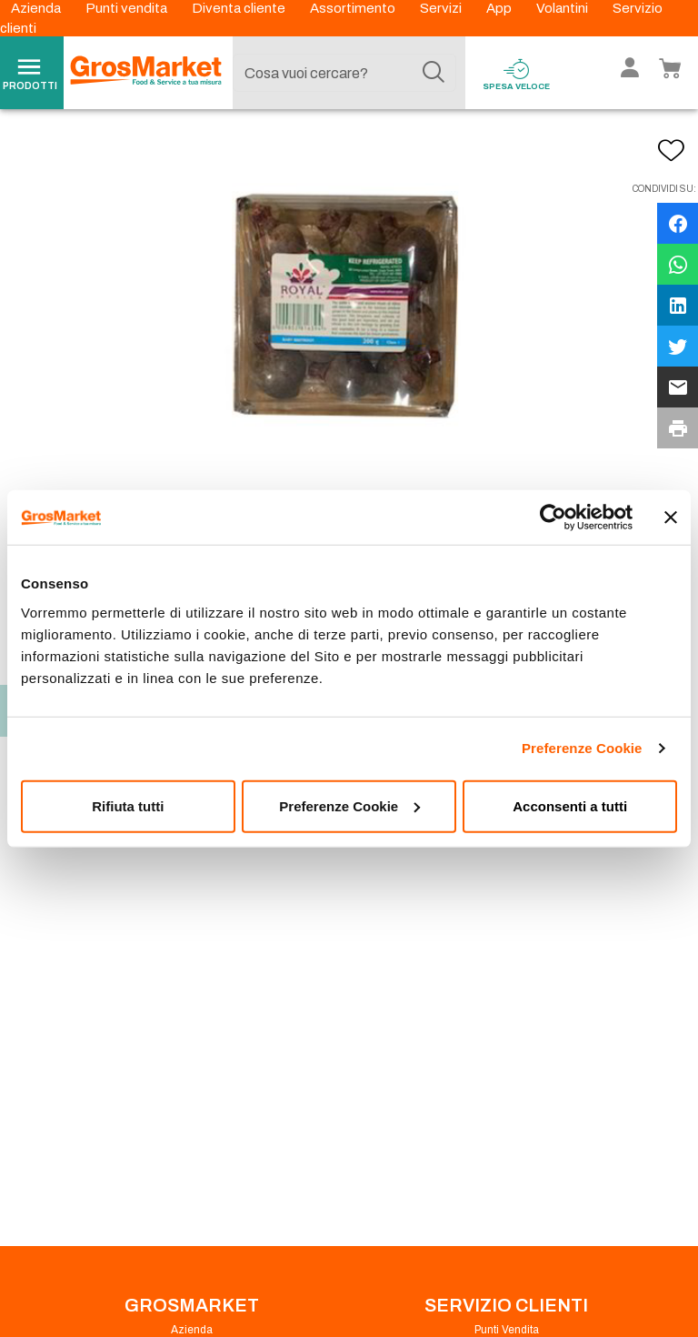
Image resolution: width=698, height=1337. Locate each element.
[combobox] (344, 73)
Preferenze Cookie (582, 748)
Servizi (442, 8)
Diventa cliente (240, 8)
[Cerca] (433, 73)
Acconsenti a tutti (570, 805)
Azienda (37, 8)
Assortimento (354, 8)
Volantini (563, 8)
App (500, 8)
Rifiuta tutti (128, 805)
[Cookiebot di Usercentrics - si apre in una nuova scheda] (553, 517)
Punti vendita (127, 8)
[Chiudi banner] (670, 517)
